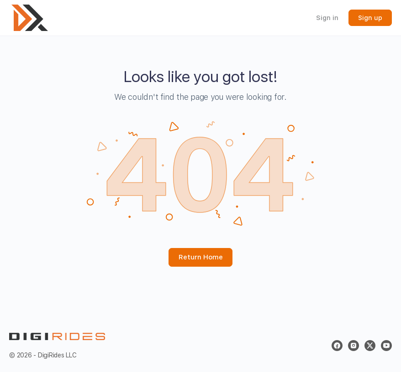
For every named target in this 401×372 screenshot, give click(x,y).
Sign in (327, 17)
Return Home (201, 257)
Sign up (370, 17)
